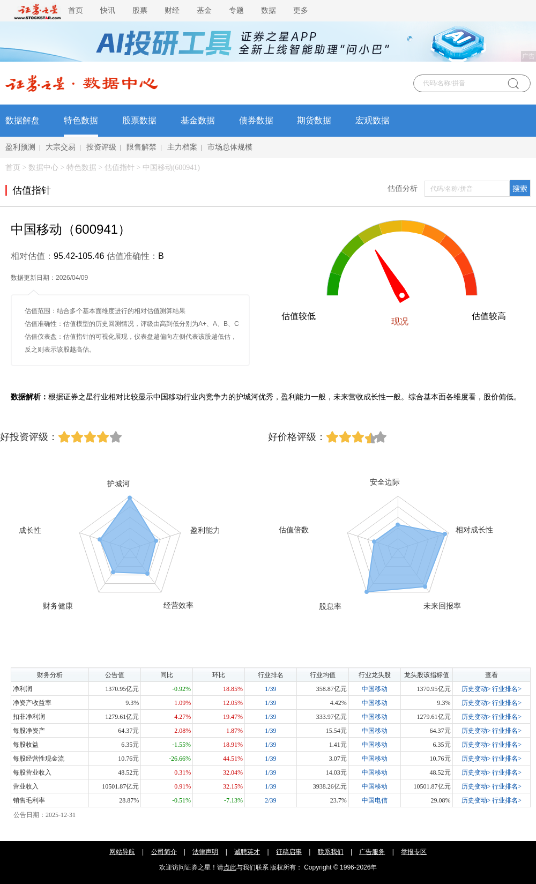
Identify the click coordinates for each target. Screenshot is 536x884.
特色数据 (81, 120)
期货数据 (314, 120)
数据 (268, 10)
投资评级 (101, 147)
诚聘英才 (247, 852)
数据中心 (43, 168)
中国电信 (375, 800)
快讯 (107, 10)
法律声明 (205, 852)
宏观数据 (372, 120)
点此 (230, 867)
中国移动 (375, 689)
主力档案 (182, 147)
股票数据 (139, 120)
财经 (172, 10)
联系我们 (331, 852)
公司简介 (164, 852)
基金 (204, 10)
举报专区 (414, 852)
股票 (139, 10)
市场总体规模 (229, 147)
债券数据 (256, 120)
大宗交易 (61, 147)
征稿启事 (289, 852)
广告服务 (372, 852)
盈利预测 (20, 147)
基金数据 (198, 120)
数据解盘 (22, 120)
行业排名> (507, 689)
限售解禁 (141, 147)
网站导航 (122, 852)
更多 (300, 10)
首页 (75, 10)
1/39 (270, 689)
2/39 (270, 800)
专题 (236, 10)
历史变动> (476, 689)
